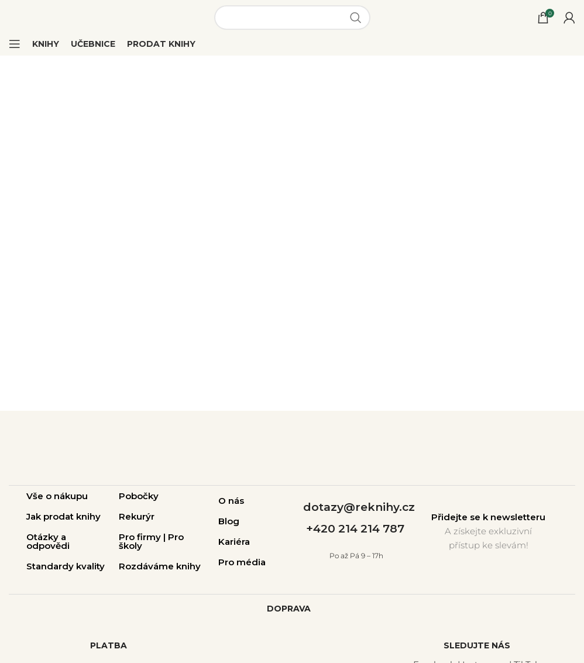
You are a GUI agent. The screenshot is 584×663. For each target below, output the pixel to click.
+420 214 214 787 (355, 528)
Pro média (242, 562)
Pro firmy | (143, 536)
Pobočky (139, 495)
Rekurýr (136, 516)
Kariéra (234, 541)
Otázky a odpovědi (48, 541)
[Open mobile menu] (14, 44)
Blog (228, 521)
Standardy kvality (65, 566)
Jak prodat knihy (63, 516)
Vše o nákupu (57, 495)
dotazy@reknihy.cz (359, 507)
